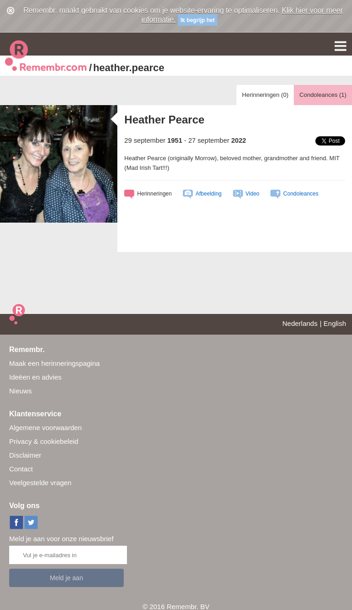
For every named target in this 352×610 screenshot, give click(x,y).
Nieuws (20, 391)
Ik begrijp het (198, 20)
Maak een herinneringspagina (54, 363)
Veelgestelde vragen (40, 483)
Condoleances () (322, 94)
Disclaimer (25, 455)
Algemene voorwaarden (45, 427)
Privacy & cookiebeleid (43, 441)
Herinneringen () (265, 94)
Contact (21, 469)
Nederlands (300, 323)
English (335, 323)
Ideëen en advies (35, 377)
